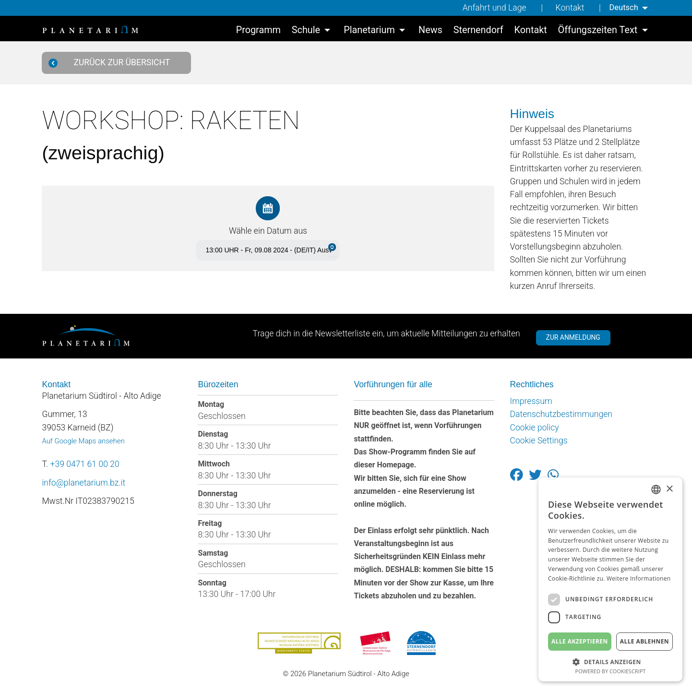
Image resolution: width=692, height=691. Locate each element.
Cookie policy (534, 427)
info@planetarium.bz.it (83, 483)
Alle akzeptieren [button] (579, 641)
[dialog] (610, 579)
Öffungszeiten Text (598, 31)
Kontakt (567, 7)
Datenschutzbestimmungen (561, 414)
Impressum (531, 401)
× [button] (669, 489)
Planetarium (369, 31)
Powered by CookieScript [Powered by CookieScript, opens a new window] (610, 671)
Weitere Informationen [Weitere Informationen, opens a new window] (639, 578)
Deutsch (622, 7)
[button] (610, 661)
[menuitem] (628, 8)
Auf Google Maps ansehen (83, 441)
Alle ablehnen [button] (644, 641)
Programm (258, 31)
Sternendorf (478, 31)
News (430, 31)
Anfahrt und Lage (492, 7)
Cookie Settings (539, 440)
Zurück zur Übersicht (112, 63)
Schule (306, 31)
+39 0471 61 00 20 (84, 464)
